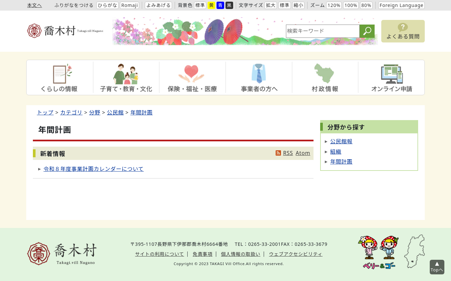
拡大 (271, 5)
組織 (335, 151)
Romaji (129, 5)
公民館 (115, 112)
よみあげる (158, 5)
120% (333, 5)
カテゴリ (71, 112)
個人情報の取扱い (240, 254)
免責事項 (202, 254)
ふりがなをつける (74, 5)
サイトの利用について (159, 254)
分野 (95, 112)
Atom (303, 153)
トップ (45, 112)
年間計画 (141, 112)
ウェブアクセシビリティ (295, 254)
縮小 (299, 5)
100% (350, 5)
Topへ (437, 270)
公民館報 (341, 141)
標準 (200, 5)
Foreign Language (401, 5)
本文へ (34, 5)
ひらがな (107, 5)
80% (366, 5)
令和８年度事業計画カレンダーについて (94, 169)
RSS (288, 153)
